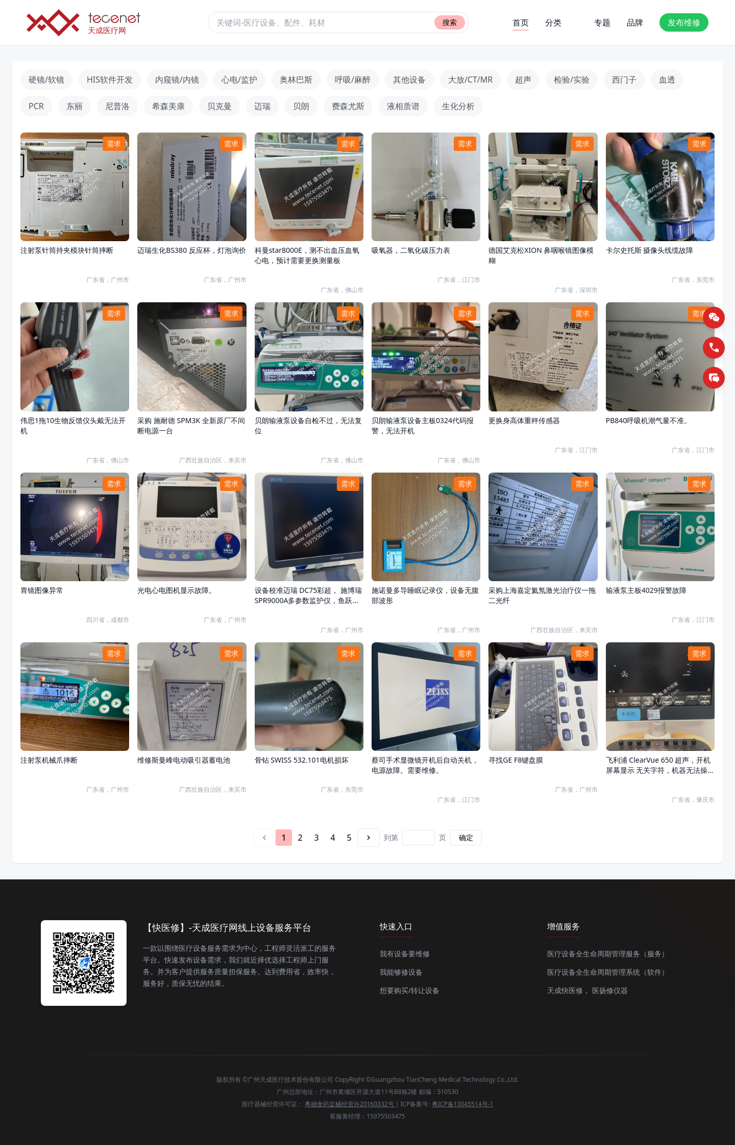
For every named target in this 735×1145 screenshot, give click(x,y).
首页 (520, 24)
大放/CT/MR (470, 79)
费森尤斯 (348, 106)
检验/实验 (572, 79)
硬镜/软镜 (46, 79)
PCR (36, 106)
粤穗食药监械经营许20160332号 (350, 1104)
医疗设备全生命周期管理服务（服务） (608, 953)
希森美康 (168, 106)
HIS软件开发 (110, 79)
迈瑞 (262, 106)
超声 (523, 79)
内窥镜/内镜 (177, 79)
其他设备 (409, 79)
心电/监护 (239, 79)
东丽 (74, 106)
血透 (667, 79)
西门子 (624, 79)
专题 (602, 22)
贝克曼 (219, 106)
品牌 (635, 22)
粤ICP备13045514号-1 (463, 1104)
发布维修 (684, 22)
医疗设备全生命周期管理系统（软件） (608, 972)
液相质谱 (403, 106)
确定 (466, 837)
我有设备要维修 (405, 953)
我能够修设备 (401, 972)
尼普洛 (117, 106)
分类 (553, 22)
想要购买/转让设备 (409, 990)
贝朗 (301, 106)
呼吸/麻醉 (353, 79)
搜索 (450, 22)
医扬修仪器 (610, 990)
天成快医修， (568, 990)
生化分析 (458, 106)
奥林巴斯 (296, 79)
